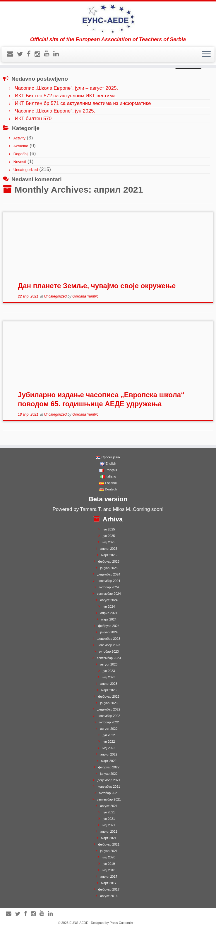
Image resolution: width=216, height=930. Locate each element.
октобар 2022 (109, 722)
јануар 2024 (109, 632)
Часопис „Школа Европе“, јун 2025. (55, 111)
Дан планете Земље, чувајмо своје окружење (97, 286)
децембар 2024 (108, 574)
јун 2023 (109, 671)
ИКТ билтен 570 (33, 118)
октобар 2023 (109, 651)
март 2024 (108, 619)
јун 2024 (109, 606)
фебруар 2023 (108, 696)
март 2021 (108, 838)
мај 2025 (108, 542)
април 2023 (108, 683)
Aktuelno (20, 146)
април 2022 (108, 754)
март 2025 (108, 555)
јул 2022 (109, 735)
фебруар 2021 (108, 844)
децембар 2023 (108, 638)
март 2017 (108, 883)
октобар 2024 (109, 587)
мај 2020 (108, 857)
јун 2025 (109, 535)
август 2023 (108, 664)
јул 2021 (109, 812)
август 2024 (108, 600)
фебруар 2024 (108, 626)
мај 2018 (108, 870)
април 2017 (108, 876)
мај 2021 (108, 825)
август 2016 (108, 896)
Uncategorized (25, 169)
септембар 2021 (109, 799)
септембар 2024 (109, 593)
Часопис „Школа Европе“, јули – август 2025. (66, 88)
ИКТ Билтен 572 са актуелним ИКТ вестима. (66, 95)
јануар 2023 (109, 703)
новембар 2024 (108, 580)
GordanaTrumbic (85, 296)
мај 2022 (108, 748)
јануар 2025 (109, 568)
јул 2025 (109, 529)
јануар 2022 (109, 773)
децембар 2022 (108, 709)
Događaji (20, 154)
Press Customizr (121, 922)
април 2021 (108, 831)
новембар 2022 (108, 716)
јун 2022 (109, 741)
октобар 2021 (109, 793)
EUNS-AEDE (78, 922)
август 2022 (108, 728)
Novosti (19, 162)
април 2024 (108, 613)
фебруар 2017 (108, 889)
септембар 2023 (109, 658)
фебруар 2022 (108, 767)
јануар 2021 (109, 851)
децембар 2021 (108, 780)
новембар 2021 (108, 786)
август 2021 (108, 806)
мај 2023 (108, 677)
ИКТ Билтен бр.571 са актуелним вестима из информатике (83, 103)
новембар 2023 (108, 645)
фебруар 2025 (108, 561)
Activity (19, 138)
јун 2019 (109, 863)
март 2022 (108, 761)
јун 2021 (109, 818)
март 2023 (108, 690)
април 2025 (108, 548)
